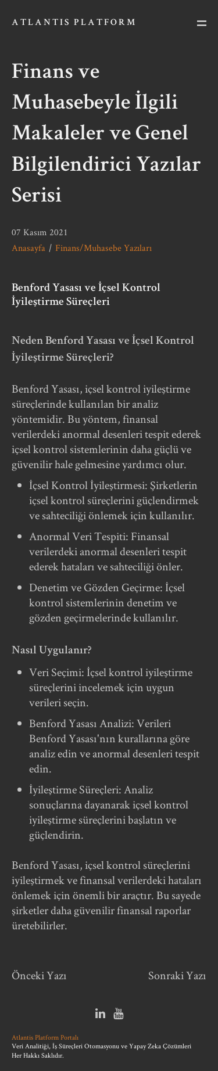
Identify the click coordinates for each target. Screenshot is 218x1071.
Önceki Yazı (39, 975)
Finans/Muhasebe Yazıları (103, 248)
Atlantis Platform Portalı (45, 1037)
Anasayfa (28, 248)
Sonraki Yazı (177, 975)
